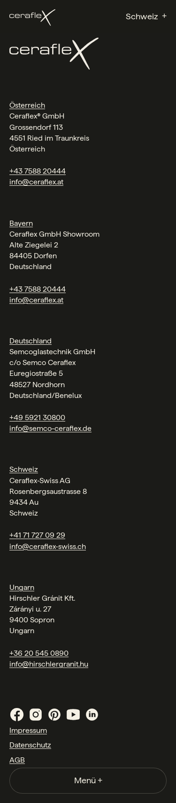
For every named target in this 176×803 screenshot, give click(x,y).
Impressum (28, 730)
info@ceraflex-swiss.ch (47, 546)
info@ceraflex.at (36, 181)
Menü (88, 780)
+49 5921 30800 (37, 417)
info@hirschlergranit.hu (48, 664)
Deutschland (30, 340)
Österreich (27, 105)
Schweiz (23, 469)
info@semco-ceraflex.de (50, 428)
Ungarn (21, 587)
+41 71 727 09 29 (37, 535)
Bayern (21, 223)
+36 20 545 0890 (39, 653)
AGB (17, 759)
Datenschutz (30, 744)
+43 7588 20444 (37, 171)
